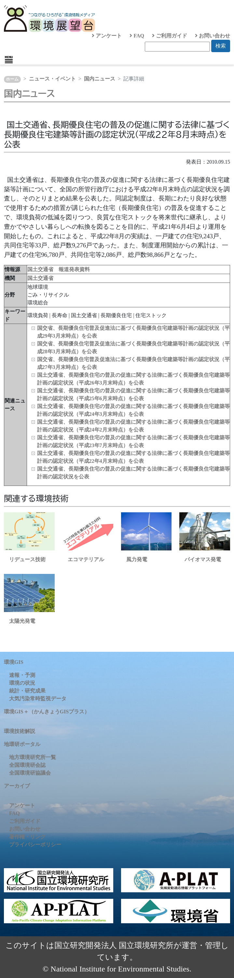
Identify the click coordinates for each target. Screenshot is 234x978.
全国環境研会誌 (27, 765)
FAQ (137, 35)
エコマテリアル (86, 559)
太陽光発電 (22, 621)
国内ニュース (99, 78)
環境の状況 (22, 683)
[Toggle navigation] (9, 60)
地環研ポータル (22, 744)
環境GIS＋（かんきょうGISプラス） (46, 711)
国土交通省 (40, 278)
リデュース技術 (27, 559)
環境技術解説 (19, 731)
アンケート (107, 35)
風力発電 (136, 559)
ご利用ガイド (169, 35)
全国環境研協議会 (30, 773)
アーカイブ (17, 786)
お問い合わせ (212, 35)
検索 (220, 46)
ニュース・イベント (52, 78)
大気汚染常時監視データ (37, 698)
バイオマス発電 (203, 559)
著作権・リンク (27, 836)
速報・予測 (22, 675)
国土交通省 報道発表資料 (58, 269)
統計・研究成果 (27, 690)
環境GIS (13, 662)
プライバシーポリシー (35, 844)
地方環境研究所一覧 (32, 757)
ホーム (12, 79)
